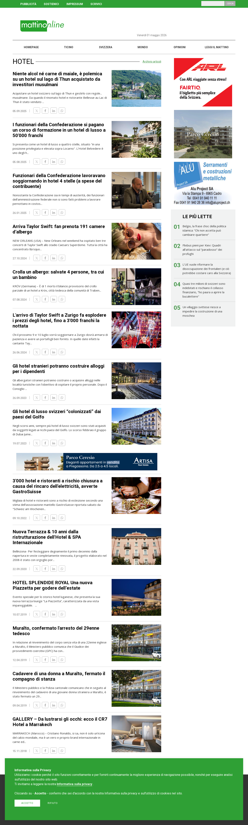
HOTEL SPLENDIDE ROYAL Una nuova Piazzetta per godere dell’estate (52, 585)
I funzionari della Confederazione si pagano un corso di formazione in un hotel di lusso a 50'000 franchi (59, 130)
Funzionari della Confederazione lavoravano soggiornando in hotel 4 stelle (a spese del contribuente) (59, 181)
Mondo (143, 47)
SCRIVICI (96, 4)
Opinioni (180, 47)
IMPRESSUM (74, 4)
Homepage (31, 47)
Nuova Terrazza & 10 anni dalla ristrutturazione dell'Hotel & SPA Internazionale (47, 537)
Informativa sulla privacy (74, 784)
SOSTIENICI (51, 4)
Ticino (68, 47)
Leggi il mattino (217, 47)
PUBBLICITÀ (28, 4)
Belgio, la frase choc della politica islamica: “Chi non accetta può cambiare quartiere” (204, 230)
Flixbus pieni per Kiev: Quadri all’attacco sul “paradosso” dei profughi (202, 249)
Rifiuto (53, 803)
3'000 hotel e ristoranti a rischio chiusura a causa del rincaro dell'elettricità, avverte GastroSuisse (57, 486)
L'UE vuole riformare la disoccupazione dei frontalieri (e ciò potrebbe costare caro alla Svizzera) (207, 268)
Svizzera (105, 47)
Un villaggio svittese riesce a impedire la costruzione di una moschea (202, 311)
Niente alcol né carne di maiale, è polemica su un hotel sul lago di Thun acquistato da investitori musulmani (57, 79)
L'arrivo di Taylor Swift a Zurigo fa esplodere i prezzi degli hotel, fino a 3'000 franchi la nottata (59, 320)
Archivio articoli (152, 61)
